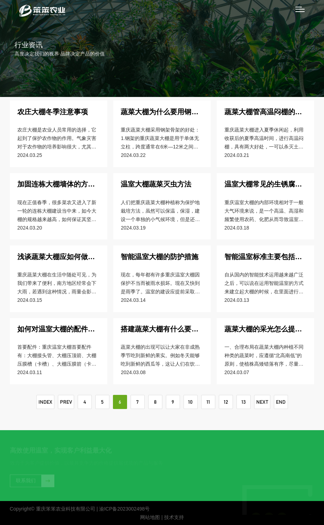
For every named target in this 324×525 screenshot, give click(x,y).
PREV (66, 402)
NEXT (262, 402)
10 (190, 402)
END (281, 402)
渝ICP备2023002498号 (124, 509)
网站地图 (150, 517)
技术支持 (174, 517)
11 (208, 402)
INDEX (45, 402)
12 (226, 402)
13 (243, 402)
